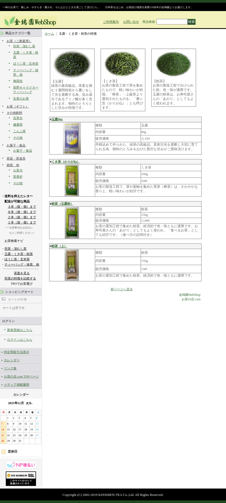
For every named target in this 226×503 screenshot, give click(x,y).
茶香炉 (18, 177)
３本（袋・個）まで (22, 207)
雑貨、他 (13, 165)
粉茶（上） (59, 246)
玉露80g (57, 119)
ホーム (49, 33)
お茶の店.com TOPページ (21, 376)
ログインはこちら (19, 340)
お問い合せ (131, 22)
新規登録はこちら (19, 330)
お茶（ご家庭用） (19, 41)
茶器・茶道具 (16, 158)
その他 (18, 138)
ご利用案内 (111, 22)
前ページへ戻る (122, 289)
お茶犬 (18, 170)
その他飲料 (14, 113)
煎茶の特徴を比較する (20, 278)
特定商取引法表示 (16, 352)
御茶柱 (18, 81)
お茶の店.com (191, 299)
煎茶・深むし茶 (24, 46)
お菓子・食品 (16, 145)
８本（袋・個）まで (22, 212)
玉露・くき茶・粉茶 (18, 254)
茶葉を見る (22, 273)
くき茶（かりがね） (66, 162)
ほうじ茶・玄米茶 (25, 63)
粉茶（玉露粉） (63, 204)
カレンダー (12, 360)
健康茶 (18, 124)
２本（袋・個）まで (22, 217)
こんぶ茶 (19, 131)
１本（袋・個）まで (22, 222)
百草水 (18, 118)
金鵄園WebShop (190, 295)
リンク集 (10, 368)
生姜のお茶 (21, 98)
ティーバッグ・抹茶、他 (21, 264)
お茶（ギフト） (18, 106)
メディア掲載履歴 (16, 385)
